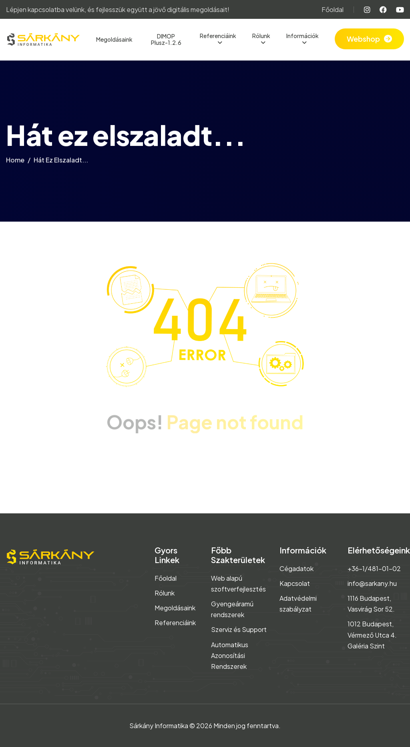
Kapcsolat (294, 583)
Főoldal (333, 9)
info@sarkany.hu (372, 583)
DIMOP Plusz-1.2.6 (166, 39)
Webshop (363, 38)
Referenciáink (218, 35)
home (15, 162)
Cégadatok (296, 568)
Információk (302, 35)
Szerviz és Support (239, 629)
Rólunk (261, 35)
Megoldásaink (114, 39)
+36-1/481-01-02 (374, 568)
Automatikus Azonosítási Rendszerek (229, 655)
